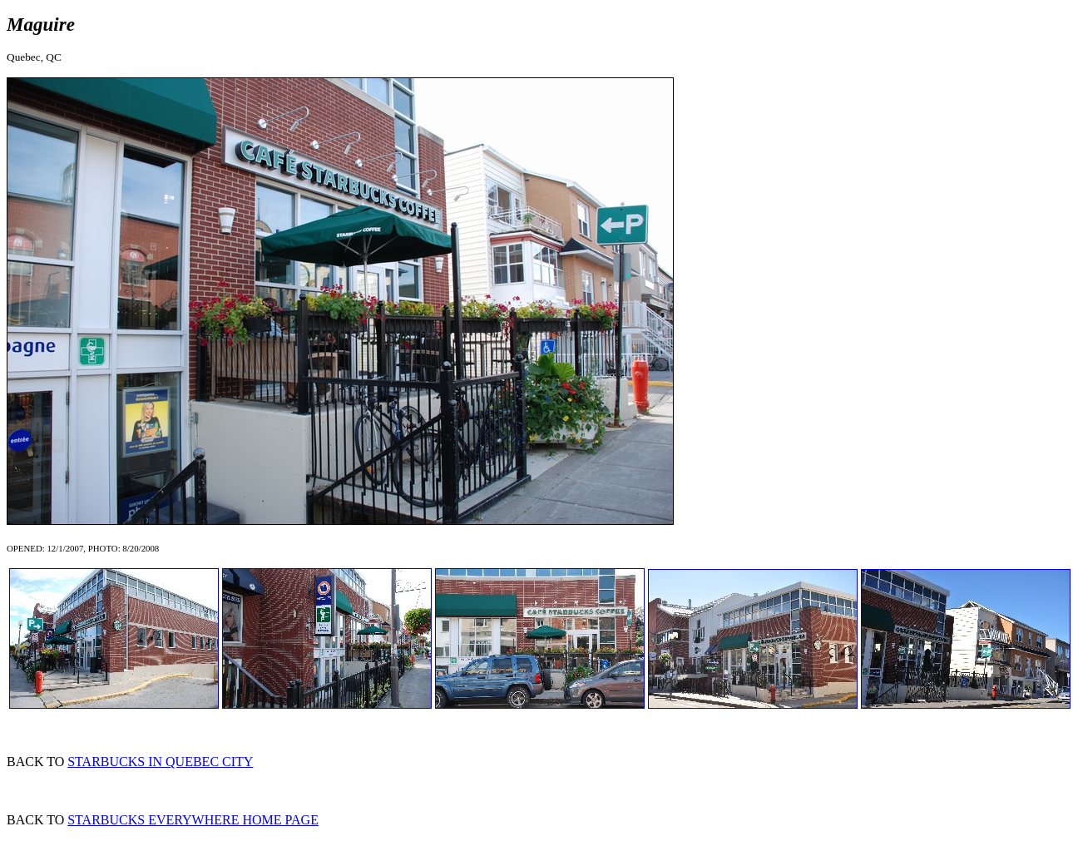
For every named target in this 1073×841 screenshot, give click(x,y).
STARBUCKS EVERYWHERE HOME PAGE (193, 820)
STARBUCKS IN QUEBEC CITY (160, 761)
